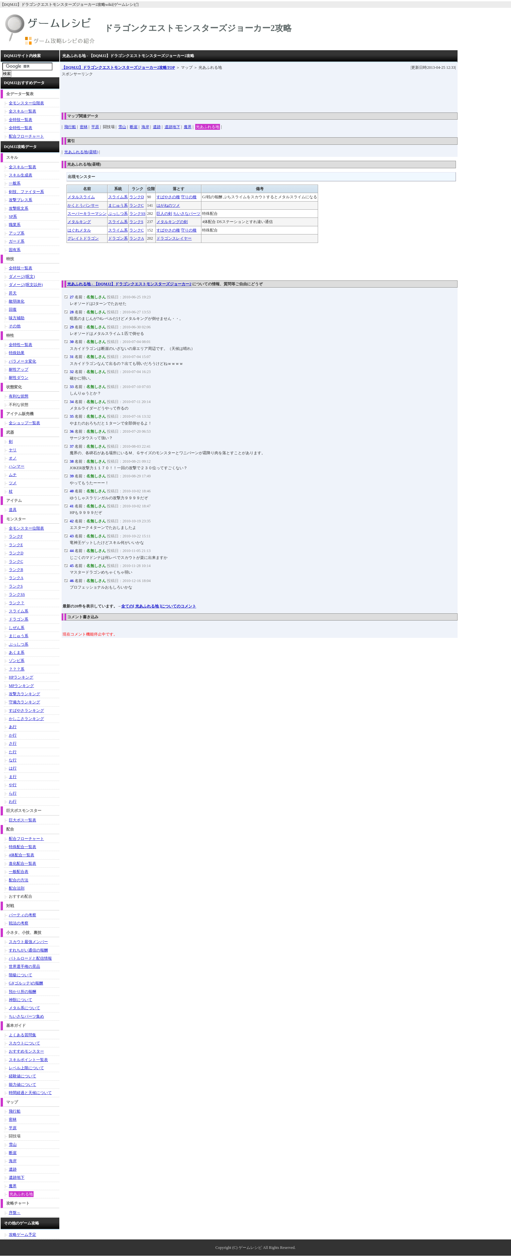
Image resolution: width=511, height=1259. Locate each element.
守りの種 (189, 197)
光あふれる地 (207, 127)
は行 (13, 768)
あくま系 (16, 652)
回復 (13, 309)
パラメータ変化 (22, 361)
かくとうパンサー (83, 205)
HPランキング (21, 677)
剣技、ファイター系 (26, 191)
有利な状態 (18, 396)
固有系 (15, 249)
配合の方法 (18, 880)
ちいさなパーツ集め (26, 1016)
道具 (13, 509)
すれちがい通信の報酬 (28, 950)
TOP (118, 67)
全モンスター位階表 (26, 103)
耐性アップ (18, 369)
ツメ (13, 483)
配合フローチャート (26, 136)
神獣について (20, 999)
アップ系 (16, 233)
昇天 (13, 293)
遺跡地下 (172, 127)
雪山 (122, 127)
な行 (13, 760)
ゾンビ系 (16, 660)
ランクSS (137, 213)
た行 (13, 752)
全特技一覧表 (20, 119)
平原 (95, 127)
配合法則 (16, 888)
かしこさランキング (26, 718)
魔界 (188, 127)
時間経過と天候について (30, 1092)
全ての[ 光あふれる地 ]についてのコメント (158, 606)
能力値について (22, 1084)
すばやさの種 (168, 197)
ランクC (136, 205)
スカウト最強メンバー (28, 941)
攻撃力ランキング (24, 694)
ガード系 (16, 241)
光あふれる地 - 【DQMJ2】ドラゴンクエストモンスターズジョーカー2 (129, 284)
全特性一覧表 (20, 128)
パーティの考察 (22, 915)
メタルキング (79, 221)
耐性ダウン (18, 377)
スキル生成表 (20, 175)
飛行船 (70, 127)
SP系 (13, 216)
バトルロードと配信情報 (30, 958)
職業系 (15, 224)
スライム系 (118, 197)
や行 (13, 785)
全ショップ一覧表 (24, 423)
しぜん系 (16, 627)
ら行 (13, 793)
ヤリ (13, 450)
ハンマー (16, 466)
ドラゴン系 (118, 238)
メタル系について (24, 1008)
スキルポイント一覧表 (28, 1059)
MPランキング (21, 685)
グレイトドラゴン (83, 238)
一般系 (15, 183)
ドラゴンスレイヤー (174, 238)
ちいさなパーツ (186, 213)
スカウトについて (24, 1043)
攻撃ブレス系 (20, 200)
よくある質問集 (22, 1035)
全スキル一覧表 (22, 111)
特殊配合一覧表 (22, 847)
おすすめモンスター (26, 1051)
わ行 (13, 801)
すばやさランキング (26, 710)
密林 (84, 127)
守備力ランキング (24, 702)
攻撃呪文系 (18, 208)
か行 (13, 735)
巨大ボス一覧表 (22, 820)
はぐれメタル (79, 230)
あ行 (13, 727)
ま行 (13, 776)
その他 (15, 326)
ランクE (16, 545)
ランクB (16, 569)
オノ (13, 458)
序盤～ (15, 1212)
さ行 (13, 743)
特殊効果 (16, 353)
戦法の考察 (18, 923)
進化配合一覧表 (22, 863)
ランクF (16, 536)
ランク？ (16, 603)
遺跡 (157, 127)
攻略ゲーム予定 (22, 1234)
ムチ (13, 474)
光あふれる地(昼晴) (81, 152)
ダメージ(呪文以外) (26, 284)
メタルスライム (81, 197)
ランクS (136, 221)
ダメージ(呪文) (22, 276)
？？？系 (16, 669)
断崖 (134, 127)
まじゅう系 (118, 205)
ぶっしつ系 (118, 213)
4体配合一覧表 (21, 855)
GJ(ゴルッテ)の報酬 (26, 983)
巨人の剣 (164, 213)
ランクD (136, 197)
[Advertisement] (180, 92)
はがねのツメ (168, 205)
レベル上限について (26, 1068)
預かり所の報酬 (22, 991)
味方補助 (16, 318)
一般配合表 (18, 871)
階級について (20, 975)
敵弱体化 (16, 301)
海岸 (145, 127)
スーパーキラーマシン (87, 213)
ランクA (136, 238)
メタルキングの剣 (172, 221)
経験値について (22, 1076)
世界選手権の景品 (24, 966)
